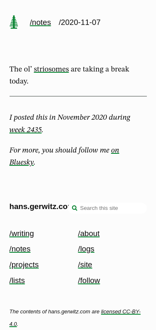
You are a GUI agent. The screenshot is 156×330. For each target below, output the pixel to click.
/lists (17, 280)
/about (89, 233)
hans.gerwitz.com (42, 206)
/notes (40, 22)
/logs (86, 248)
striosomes (51, 69)
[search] (74, 209)
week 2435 (26, 130)
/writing (22, 233)
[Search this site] (107, 208)
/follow (89, 280)
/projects (24, 264)
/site (85, 264)
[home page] (13, 22)
